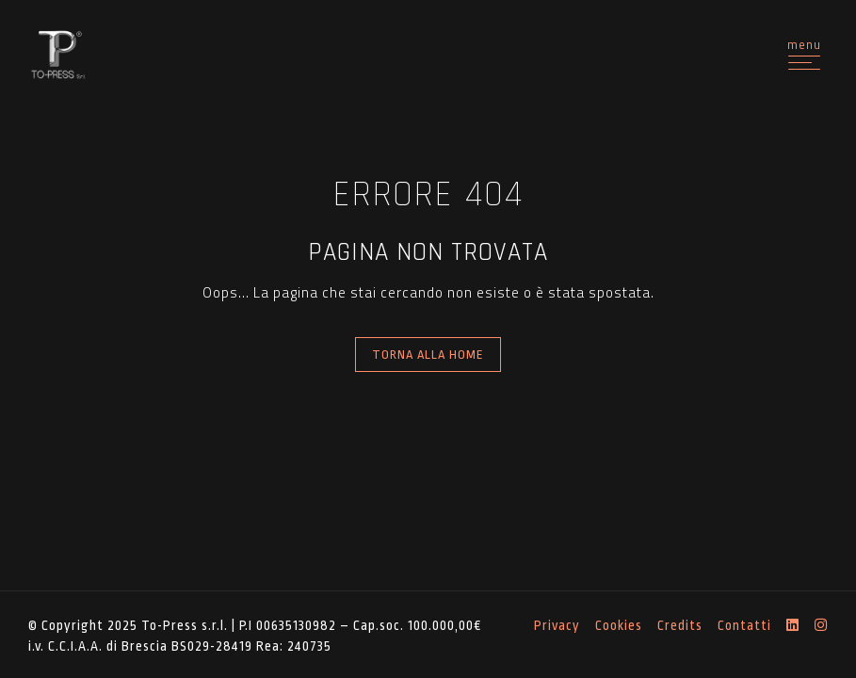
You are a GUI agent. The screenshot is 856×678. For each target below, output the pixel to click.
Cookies (618, 625)
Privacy (557, 625)
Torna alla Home (428, 354)
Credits (680, 625)
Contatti (744, 625)
